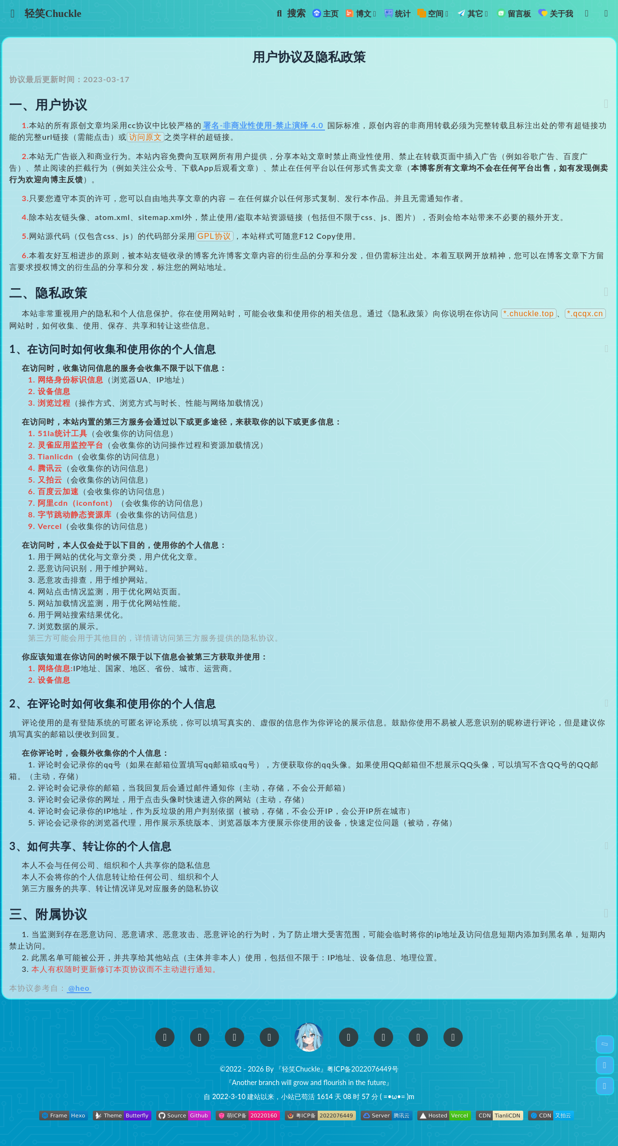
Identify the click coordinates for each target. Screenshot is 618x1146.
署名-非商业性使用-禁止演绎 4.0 (273, 127)
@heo (89, 991)
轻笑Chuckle (58, 13)
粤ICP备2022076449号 (362, 1069)
